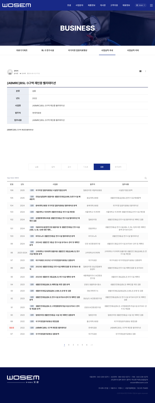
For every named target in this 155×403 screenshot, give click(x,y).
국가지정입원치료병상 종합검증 (47, 321)
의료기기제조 (22, 50)
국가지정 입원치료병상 (77, 50)
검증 (102, 167)
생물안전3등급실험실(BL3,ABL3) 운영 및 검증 (53, 291)
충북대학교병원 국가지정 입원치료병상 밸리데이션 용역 (56, 205)
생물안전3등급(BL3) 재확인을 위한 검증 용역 (53, 284)
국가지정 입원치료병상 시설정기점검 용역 (51, 190)
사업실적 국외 (133, 50)
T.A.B (85, 167)
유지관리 (118, 167)
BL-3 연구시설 (48, 50)
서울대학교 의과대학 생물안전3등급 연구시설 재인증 (55, 212)
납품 (36, 167)
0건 (16, 73)
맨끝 (91, 345)
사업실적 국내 (107, 50)
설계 (53, 167)
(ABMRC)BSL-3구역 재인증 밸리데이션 (51, 328)
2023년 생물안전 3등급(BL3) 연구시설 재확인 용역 (55, 277)
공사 (69, 167)
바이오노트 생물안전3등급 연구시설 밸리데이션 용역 (55, 236)
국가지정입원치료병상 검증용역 (47, 334)
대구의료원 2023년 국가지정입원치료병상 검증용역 (55, 260)
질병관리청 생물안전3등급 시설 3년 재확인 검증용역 (55, 315)
